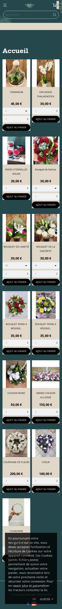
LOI (34, 598)
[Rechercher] (31, 15)
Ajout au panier (16, 127)
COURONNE (16, 531)
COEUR (46, 462)
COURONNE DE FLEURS (16, 462)
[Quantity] (16, 119)
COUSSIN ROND (16, 393)
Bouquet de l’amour (45, 169)
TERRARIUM (16, 92)
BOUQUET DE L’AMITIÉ (16, 246)
